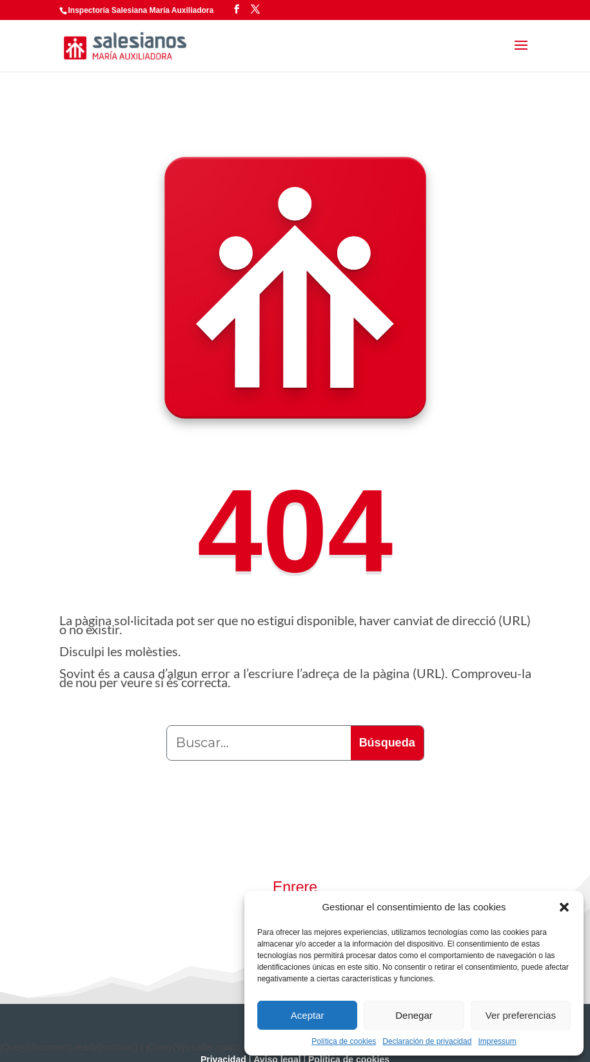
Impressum (497, 1041)
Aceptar (307, 1015)
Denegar (414, 1015)
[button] (564, 907)
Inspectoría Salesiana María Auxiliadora (141, 10)
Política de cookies (343, 1041)
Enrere (295, 887)
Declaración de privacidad (426, 1041)
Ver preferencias (521, 1015)
